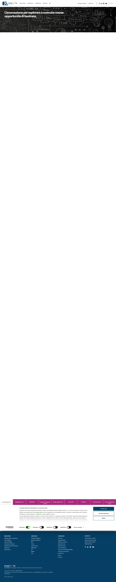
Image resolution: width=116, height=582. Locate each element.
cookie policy (39, 564)
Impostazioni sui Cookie (90, 540)
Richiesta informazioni (90, 542)
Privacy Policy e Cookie (90, 538)
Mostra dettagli (78, 579)
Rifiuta (103, 570)
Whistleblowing (88, 544)
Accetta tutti (103, 560)
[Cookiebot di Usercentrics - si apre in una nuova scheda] (9, 579)
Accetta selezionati (104, 565)
